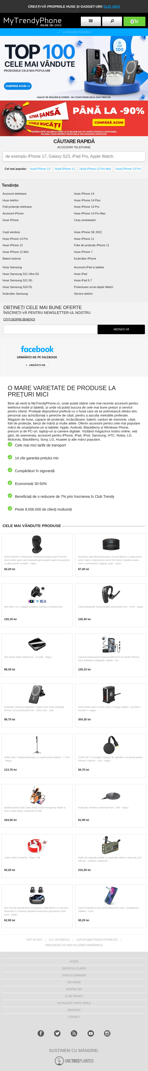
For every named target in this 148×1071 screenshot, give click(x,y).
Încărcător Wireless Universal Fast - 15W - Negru (103, 807)
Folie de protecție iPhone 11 (91, 245)
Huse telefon (11, 200)
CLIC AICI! (111, 6)
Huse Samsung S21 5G (17, 280)
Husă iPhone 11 (65, 168)
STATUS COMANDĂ (74, 975)
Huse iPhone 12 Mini (16, 251)
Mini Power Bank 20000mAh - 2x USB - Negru (28, 657)
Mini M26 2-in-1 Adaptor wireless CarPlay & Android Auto (33, 607)
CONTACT (74, 1017)
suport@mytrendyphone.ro (97, 939)
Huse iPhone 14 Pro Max (90, 213)
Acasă (74, 961)
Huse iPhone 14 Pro (86, 206)
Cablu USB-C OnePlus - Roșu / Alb (22, 857)
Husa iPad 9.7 (83, 280)
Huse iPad (80, 273)
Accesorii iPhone (13, 213)
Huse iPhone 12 (13, 245)
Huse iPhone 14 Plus (87, 200)
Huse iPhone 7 (83, 251)
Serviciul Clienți (74, 968)
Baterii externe (12, 258)
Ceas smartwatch (85, 220)
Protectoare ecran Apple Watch (93, 287)
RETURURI (74, 982)
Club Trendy (74, 996)
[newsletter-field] (50, 329)
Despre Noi (74, 989)
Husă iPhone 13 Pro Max (95, 168)
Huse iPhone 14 (84, 193)
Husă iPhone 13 (40, 168)
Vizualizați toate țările (74, 1003)
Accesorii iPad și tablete (89, 267)
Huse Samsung (12, 267)
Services (73, 1010)
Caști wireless (11, 232)
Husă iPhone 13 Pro (128, 168)
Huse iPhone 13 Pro (15, 238)
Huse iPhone (11, 220)
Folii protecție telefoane (17, 206)
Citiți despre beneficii (19, 319)
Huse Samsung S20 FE (17, 287)
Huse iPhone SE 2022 (88, 232)
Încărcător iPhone (85, 258)
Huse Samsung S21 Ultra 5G (21, 273)
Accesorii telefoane (15, 193)
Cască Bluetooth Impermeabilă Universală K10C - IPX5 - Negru (110, 607)
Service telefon (83, 293)
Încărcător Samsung (15, 293)
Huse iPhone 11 (84, 238)
